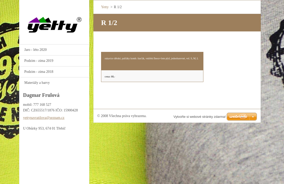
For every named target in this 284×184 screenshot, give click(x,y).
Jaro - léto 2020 (35, 50)
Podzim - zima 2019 (38, 61)
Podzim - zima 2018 (38, 72)
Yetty (105, 7)
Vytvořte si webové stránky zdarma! (199, 117)
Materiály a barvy (37, 83)
